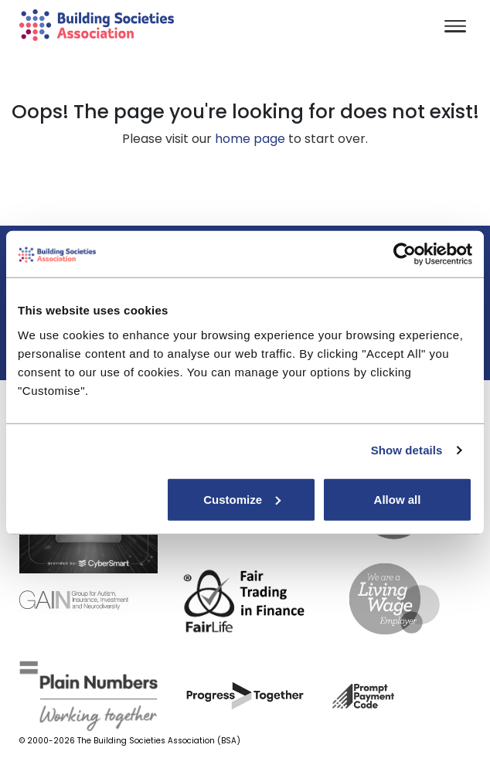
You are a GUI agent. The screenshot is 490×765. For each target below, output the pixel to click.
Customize (242, 498)
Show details (407, 450)
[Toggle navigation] (455, 27)
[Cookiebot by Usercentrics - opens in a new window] (404, 254)
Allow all (397, 498)
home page (250, 139)
